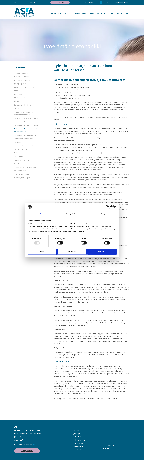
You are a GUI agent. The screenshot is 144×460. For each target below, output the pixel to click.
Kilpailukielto (19, 91)
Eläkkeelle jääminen (21, 77)
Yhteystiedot (109, 13)
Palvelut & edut (80, 13)
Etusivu (76, 431)
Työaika (17, 108)
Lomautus (18, 94)
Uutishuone (122, 13)
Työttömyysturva (20, 149)
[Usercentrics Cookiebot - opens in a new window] (107, 207)
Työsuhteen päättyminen (23, 139)
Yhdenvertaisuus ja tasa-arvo (25, 167)
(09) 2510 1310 (19, 2)
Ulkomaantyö (19, 156)
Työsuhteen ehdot (21, 122)
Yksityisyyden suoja (21, 174)
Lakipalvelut (66, 13)
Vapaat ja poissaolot (22, 160)
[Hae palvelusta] (91, 2)
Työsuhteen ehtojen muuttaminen (27, 125)
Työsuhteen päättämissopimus (25, 135)
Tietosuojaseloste (110, 445)
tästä (35, 445)
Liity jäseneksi (60, 2)
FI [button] (107, 2)
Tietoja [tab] (103, 214)
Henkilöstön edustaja (22, 80)
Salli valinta (72, 251)
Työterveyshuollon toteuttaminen (26, 146)
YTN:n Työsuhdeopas (22, 178)
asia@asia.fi (33, 2)
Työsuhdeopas (95, 13)
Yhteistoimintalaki (20, 171)
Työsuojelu (18, 142)
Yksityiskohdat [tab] (72, 214)
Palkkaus (17, 101)
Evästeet (106, 448)
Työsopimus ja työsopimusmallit (26, 118)
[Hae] (101, 2)
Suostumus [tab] (41, 214)
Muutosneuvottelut (21, 98)
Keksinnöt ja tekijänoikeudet (24, 87)
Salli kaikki (102, 251)
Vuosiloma (18, 164)
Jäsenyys (55, 13)
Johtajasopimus (20, 84)
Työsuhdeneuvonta (21, 73)
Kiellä (42, 251)
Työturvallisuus (19, 153)
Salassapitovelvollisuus (22, 105)
